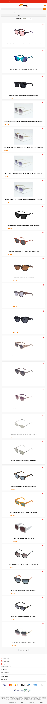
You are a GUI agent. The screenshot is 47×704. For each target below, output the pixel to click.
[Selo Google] (35, 690)
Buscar (44, 9)
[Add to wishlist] (43, 24)
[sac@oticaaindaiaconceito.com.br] (9, 664)
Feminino (32, 12)
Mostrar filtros (23, 15)
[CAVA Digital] (22, 702)
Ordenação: (18, 18)
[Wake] (41, 702)
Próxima (22, 650)
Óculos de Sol (26, 12)
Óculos (21, 12)
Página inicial (16, 12)
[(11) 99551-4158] (5, 661)
